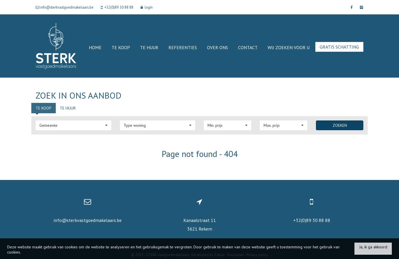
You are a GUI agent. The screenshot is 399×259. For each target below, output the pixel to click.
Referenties (182, 47)
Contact (248, 47)
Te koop (121, 47)
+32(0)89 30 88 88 (311, 220)
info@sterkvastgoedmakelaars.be (87, 220)
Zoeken (340, 125)
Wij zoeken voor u (289, 47)
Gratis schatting (339, 47)
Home (95, 47)
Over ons (217, 47)
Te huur (149, 47)
